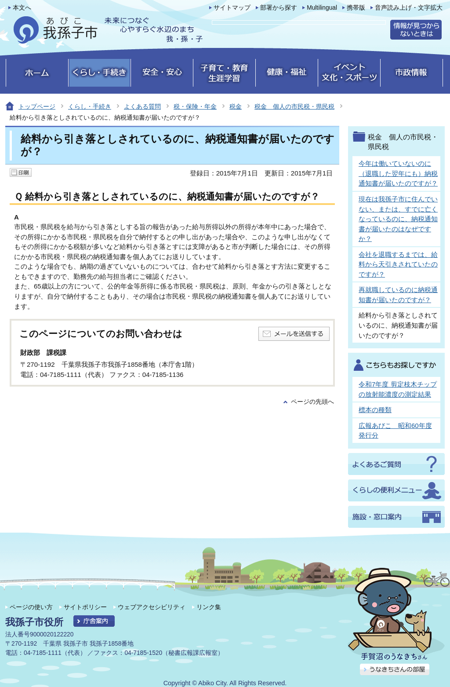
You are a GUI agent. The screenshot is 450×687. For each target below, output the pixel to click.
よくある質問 (142, 106)
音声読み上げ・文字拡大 (409, 7)
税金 (235, 106)
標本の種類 (375, 409)
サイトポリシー (85, 606)
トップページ (36, 106)
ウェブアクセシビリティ (151, 606)
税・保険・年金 (195, 106)
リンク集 (208, 606)
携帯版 (356, 7)
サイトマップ (232, 7)
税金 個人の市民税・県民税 (294, 106)
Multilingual (322, 7)
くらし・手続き (89, 106)
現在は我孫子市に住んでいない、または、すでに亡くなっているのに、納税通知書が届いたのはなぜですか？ (398, 218)
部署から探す (278, 7)
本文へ (22, 7)
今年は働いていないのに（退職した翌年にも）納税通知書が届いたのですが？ (398, 173)
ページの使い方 (31, 606)
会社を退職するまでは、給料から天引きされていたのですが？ (398, 264)
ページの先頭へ (312, 401)
